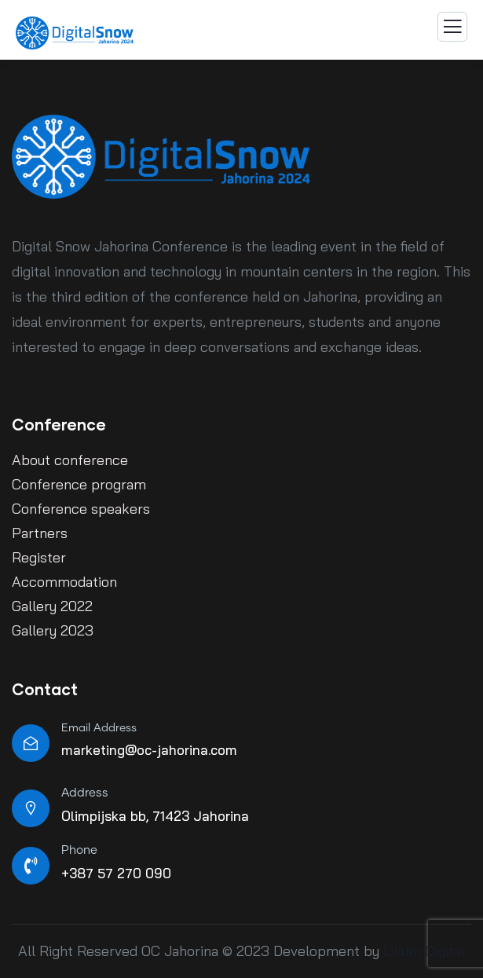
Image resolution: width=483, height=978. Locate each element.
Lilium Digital (422, 951)
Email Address (99, 728)
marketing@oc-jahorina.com (149, 750)
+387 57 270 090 (116, 873)
